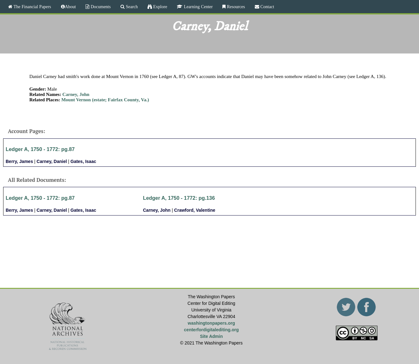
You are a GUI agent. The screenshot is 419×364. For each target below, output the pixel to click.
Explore (159, 6)
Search (131, 6)
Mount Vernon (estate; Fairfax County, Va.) (105, 99)
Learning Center (197, 6)
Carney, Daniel (51, 161)
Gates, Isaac (83, 161)
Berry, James (19, 161)
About (70, 6)
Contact (266, 6)
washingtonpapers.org (211, 323)
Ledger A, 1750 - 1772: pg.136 (179, 198)
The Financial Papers (31, 6)
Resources (235, 6)
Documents (100, 6)
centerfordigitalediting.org (211, 329)
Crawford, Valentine (194, 210)
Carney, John (75, 94)
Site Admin (211, 336)
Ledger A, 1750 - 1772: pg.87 (40, 149)
